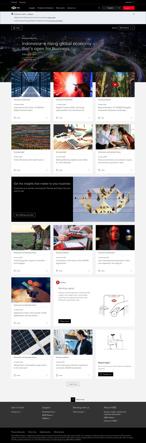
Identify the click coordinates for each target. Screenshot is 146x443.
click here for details (55, 21)
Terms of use (32, 432)
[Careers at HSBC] (117, 421)
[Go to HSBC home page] (16, 8)
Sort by (115, 28)
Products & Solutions (45, 8)
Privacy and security (18, 432)
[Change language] (112, 8)
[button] (16, 28)
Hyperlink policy (45, 432)
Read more (31, 96)
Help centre (60, 8)
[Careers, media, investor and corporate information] (117, 413)
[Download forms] (56, 412)
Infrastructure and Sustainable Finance (109, 152)
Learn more (51, 17)
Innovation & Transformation (22, 99)
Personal (14, 2)
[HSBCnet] (56, 418)
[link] (64, 321)
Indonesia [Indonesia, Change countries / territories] (130, 2)
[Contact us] (25, 412)
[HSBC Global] (117, 417)
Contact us (71, 8)
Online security (59, 432)
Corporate (22, 2)
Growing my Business (104, 99)
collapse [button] (30, 14)
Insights (32, 8)
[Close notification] (133, 14)
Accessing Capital (19, 152)
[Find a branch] (87, 412)
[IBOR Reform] (56, 415)
